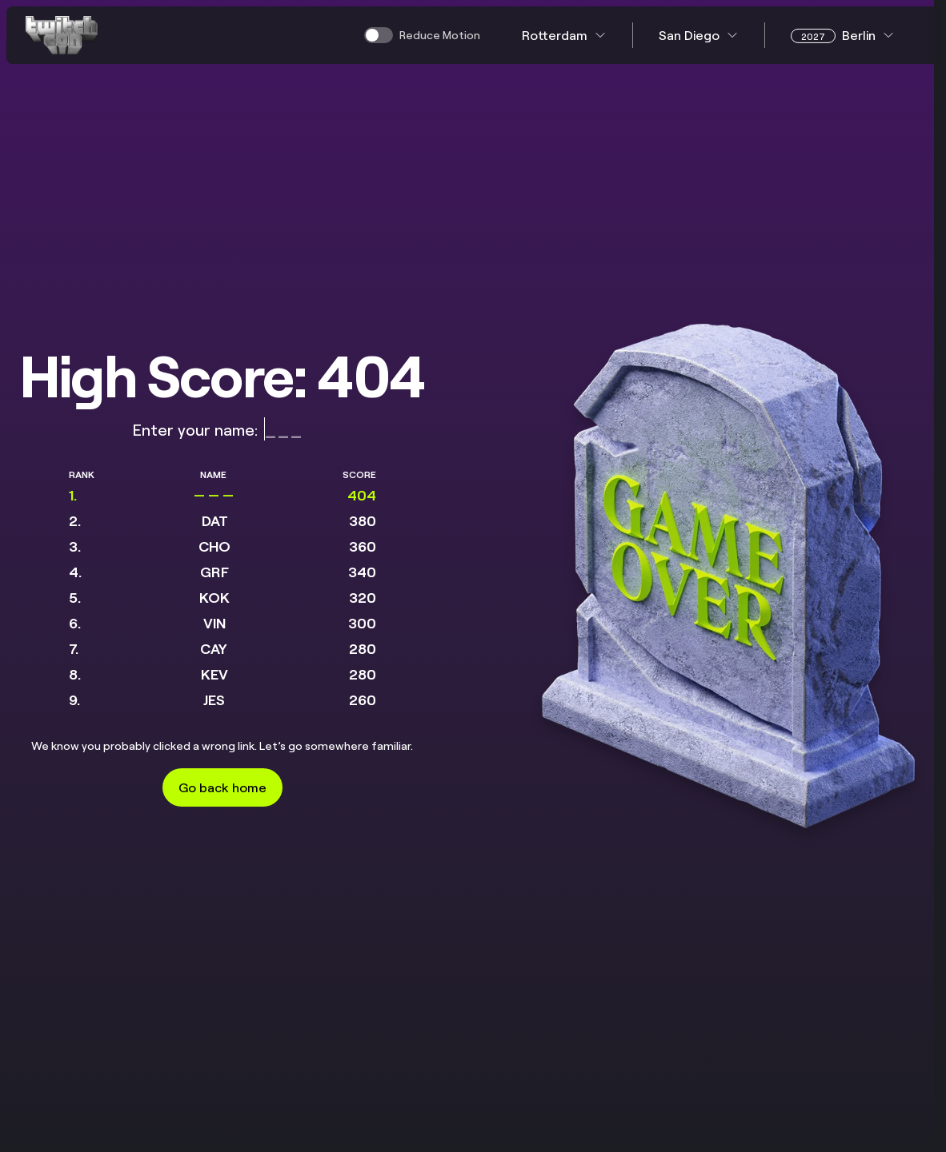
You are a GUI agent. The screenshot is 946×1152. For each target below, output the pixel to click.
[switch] (422, 35)
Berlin (843, 35)
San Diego (699, 34)
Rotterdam (564, 34)
